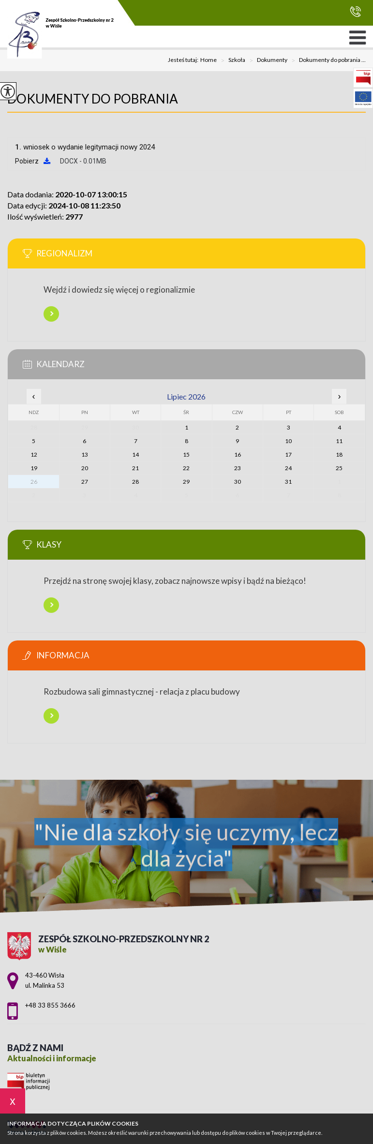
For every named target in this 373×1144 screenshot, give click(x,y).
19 (33, 468)
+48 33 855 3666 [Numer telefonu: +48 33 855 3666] (50, 1005)
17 (288, 454)
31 (288, 481)
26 (33, 481)
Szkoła (231, 60)
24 (288, 468)
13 (84, 454)
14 (135, 454)
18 (339, 454)
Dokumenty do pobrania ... (326, 60)
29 (186, 481)
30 (237, 481)
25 (339, 468)
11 (339, 441)
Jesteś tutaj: (184, 60)
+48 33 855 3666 (355, 11)
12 (33, 454)
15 (186, 454)
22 (186, 468)
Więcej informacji (51, 314)
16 (237, 454)
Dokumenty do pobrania (92, 98)
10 (288, 441)
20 (84, 468)
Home (208, 60)
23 (237, 468)
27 (84, 481)
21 (135, 468)
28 (135, 481)
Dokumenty (266, 60)
